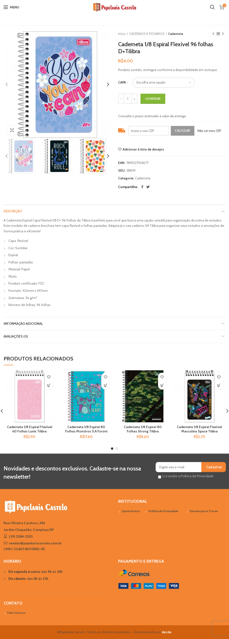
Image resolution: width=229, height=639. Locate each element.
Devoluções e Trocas (204, 511)
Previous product (213, 34)
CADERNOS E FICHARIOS (147, 34)
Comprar (152, 99)
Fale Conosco (16, 612)
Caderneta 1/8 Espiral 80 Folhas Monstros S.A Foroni (86, 429)
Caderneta (175, 34)
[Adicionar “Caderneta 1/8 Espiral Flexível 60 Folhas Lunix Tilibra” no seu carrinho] (49, 385)
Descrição (13, 211)
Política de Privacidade (163, 511)
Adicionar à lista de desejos (143, 149)
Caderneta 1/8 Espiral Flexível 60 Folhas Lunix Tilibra (29, 429)
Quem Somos (131, 511)
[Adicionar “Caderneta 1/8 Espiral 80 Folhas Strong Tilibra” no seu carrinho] (162, 385)
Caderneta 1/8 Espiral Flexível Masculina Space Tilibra (199, 429)
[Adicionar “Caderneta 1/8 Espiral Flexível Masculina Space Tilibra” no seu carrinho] (219, 385)
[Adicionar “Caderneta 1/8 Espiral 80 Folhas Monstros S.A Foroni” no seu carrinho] (105, 385)
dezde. (167, 632)
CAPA (122, 82)
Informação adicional (23, 323)
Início (122, 34)
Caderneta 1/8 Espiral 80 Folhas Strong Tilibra (143, 429)
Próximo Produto (223, 34)
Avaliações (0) (16, 336)
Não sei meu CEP (209, 131)
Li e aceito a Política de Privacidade (188, 476)
